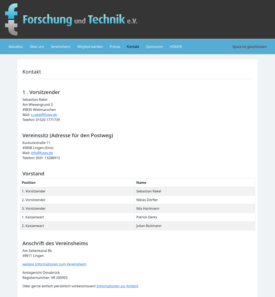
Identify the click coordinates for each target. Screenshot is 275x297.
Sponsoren (154, 46)
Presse (115, 46)
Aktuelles (15, 46)
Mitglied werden (90, 46)
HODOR (176, 46)
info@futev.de (42, 153)
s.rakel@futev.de (44, 114)
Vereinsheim (60, 46)
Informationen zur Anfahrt (117, 286)
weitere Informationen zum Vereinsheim (54, 264)
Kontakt (133, 46)
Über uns (37, 46)
